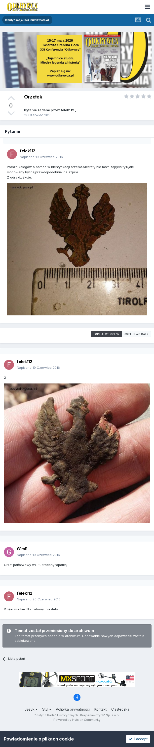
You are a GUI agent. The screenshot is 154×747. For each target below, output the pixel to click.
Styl (46, 709)
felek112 (67, 110)
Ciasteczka (120, 709)
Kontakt (100, 709)
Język (31, 709)
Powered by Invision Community (77, 720)
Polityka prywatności (73, 709)
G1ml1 (22, 548)
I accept (138, 739)
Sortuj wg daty (136, 334)
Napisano (41, 157)
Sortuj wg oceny (106, 334)
